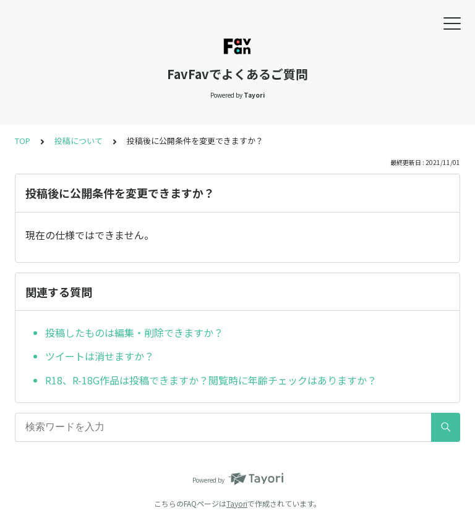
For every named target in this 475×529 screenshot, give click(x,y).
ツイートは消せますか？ (99, 356)
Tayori (236, 503)
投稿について (78, 140)
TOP (22, 140)
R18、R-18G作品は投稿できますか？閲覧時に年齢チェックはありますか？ (211, 380)
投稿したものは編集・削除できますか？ (134, 332)
